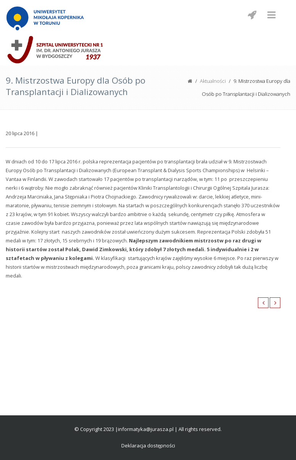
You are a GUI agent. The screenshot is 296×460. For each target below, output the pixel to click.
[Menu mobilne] (271, 15)
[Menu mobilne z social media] (252, 15)
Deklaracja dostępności (148, 445)
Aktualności (213, 80)
